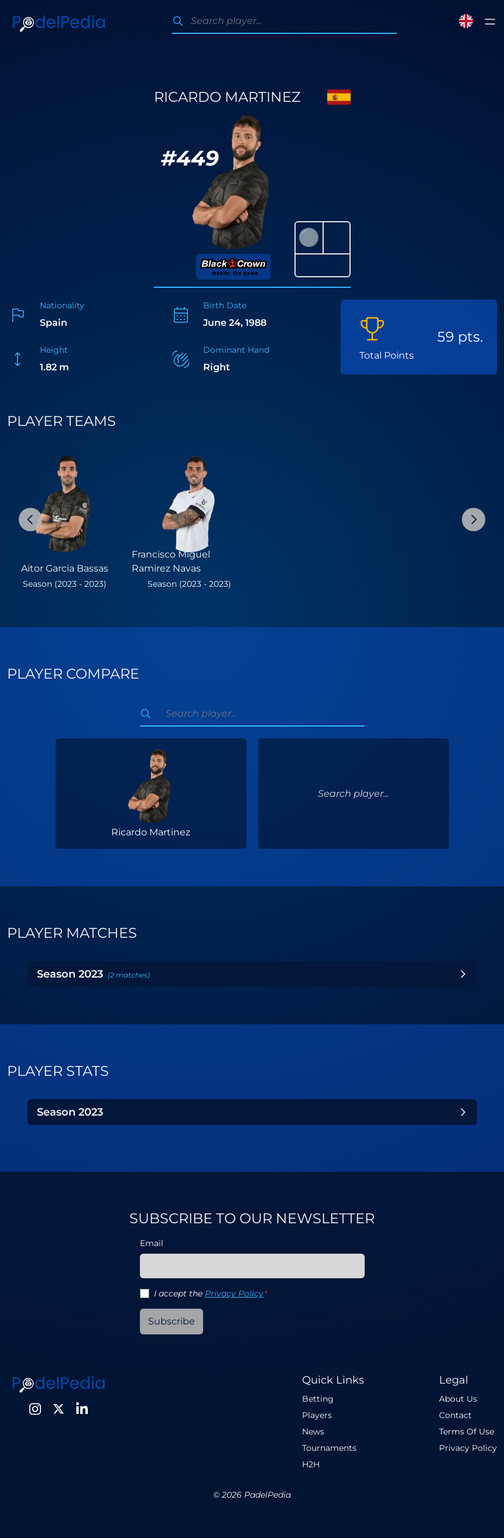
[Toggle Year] (463, 974)
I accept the (210, 1293)
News (313, 1431)
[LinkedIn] (82, 1409)
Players (317, 1415)
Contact (455, 1415)
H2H (311, 1464)
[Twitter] (58, 1409)
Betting (318, 1399)
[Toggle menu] (490, 22)
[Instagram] (35, 1409)
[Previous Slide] (30, 519)
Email (151, 1243)
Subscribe (171, 1321)
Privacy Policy (234, 1293)
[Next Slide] (473, 519)
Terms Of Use (466, 1431)
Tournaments (329, 1448)
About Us (458, 1399)
